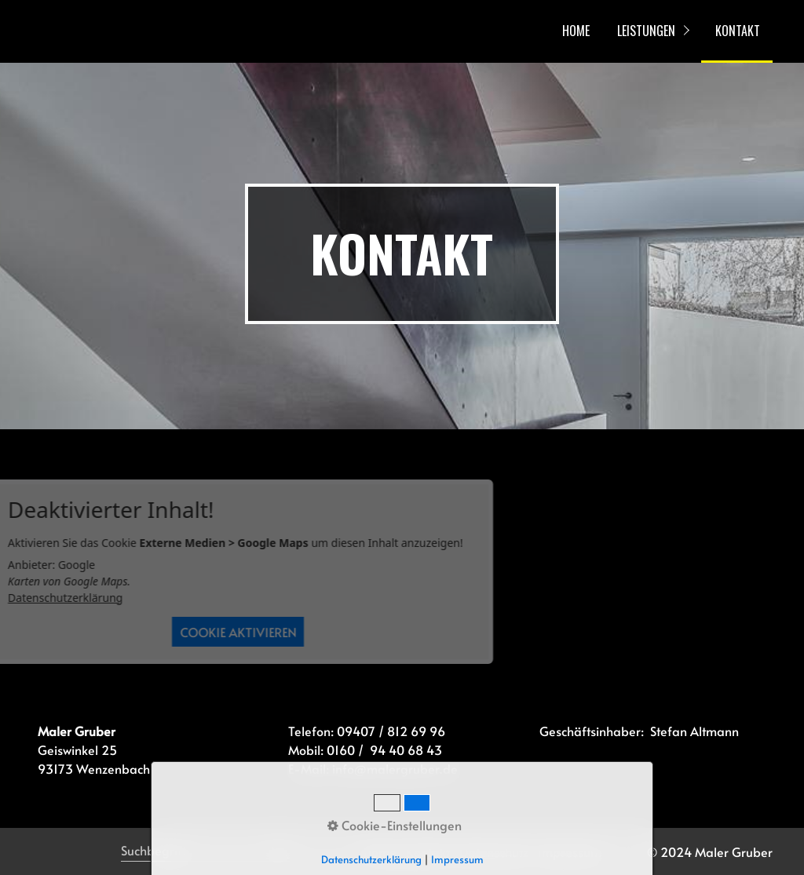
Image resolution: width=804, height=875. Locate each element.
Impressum (569, 851)
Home (380, 851)
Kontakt (428, 851)
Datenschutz (493, 851)
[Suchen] (281, 851)
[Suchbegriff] (205, 851)
